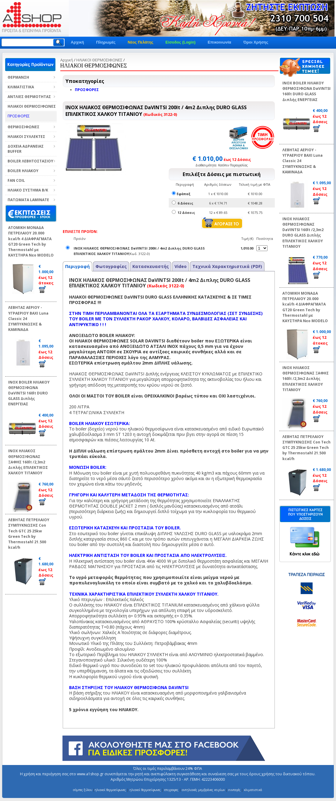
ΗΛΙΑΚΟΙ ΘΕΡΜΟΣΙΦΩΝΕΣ (32, 106)
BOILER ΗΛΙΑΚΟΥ (23, 170)
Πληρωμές (105, 42)
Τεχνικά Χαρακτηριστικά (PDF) (227, 266)
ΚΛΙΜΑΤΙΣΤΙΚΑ (21, 87)
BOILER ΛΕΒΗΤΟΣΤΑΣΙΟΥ (30, 161)
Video (181, 266)
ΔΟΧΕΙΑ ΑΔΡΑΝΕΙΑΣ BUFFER (26, 149)
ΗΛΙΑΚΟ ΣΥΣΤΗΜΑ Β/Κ (28, 190)
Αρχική (77, 42)
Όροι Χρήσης (255, 42)
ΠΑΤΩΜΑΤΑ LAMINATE (28, 199)
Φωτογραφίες (111, 266)
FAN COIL (16, 180)
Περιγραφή (77, 266)
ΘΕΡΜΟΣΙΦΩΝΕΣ (23, 126)
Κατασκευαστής (150, 266)
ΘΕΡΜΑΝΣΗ (18, 77)
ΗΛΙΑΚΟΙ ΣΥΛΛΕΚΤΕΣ (26, 136)
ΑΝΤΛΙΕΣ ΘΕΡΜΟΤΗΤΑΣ (29, 96)
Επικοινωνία (219, 42)
